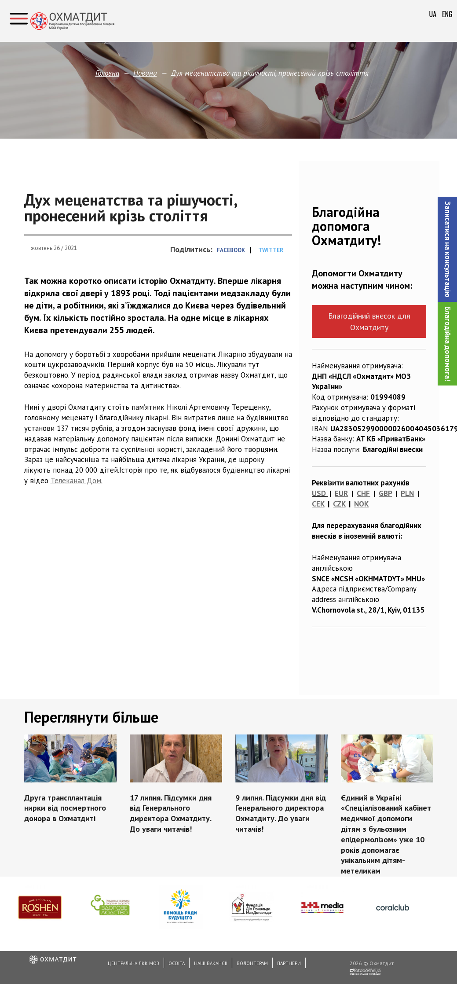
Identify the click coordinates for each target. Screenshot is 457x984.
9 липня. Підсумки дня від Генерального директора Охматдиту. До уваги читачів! (280, 813)
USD (319, 493)
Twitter (270, 250)
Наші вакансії (210, 963)
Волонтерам (252, 963)
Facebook (231, 250)
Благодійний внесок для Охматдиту (369, 321)
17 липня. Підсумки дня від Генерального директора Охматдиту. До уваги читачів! (171, 813)
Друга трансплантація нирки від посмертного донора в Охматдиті (65, 808)
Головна (107, 73)
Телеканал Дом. (76, 480)
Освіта (176, 963)
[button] (447, 249)
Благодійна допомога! (448, 343)
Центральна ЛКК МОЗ (133, 963)
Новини (145, 73)
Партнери (289, 963)
